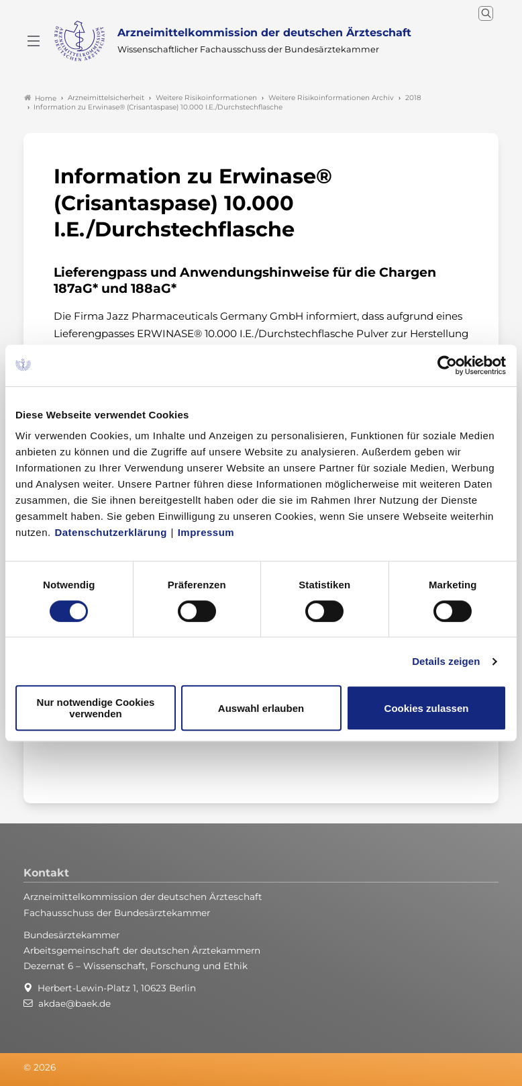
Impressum (206, 532)
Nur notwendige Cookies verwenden (96, 707)
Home (40, 98)
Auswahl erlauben (261, 708)
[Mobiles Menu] (33, 41)
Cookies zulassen (426, 708)
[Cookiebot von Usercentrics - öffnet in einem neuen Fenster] (448, 365)
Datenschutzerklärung (110, 532)
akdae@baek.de (74, 1003)
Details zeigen (446, 661)
